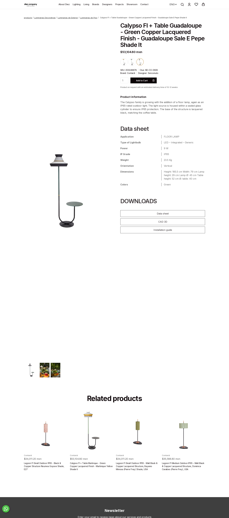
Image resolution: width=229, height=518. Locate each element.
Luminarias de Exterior (68, 17)
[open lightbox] (66, 190)
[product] (45, 435)
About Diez (64, 4)
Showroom (132, 4)
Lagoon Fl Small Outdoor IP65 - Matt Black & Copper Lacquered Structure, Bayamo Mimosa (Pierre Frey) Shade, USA (136, 471)
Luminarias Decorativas (45, 17)
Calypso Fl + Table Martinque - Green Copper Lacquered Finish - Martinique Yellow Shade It (91, 471)
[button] (196, 4)
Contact (144, 4)
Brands (95, 4)
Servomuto (153, 73)
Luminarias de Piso (88, 17)
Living (86, 4)
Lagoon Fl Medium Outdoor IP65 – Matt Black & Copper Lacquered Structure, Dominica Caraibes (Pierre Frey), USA (183, 471)
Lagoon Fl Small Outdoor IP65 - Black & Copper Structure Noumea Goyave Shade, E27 (44, 471)
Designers (107, 4)
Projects (119, 4)
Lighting (76, 4)
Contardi (131, 73)
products (28, 17)
